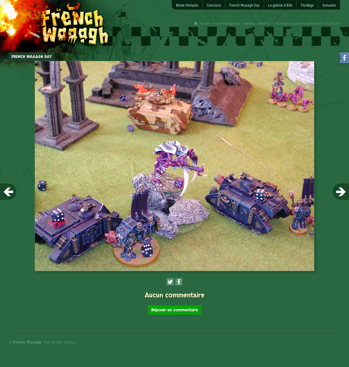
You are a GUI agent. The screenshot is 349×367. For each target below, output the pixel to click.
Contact (70, 342)
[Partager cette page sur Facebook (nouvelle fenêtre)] (178, 281)
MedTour (249, 23)
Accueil (204, 23)
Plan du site (52, 342)
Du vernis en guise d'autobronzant (299, 23)
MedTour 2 (266, 23)
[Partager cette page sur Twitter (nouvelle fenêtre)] (170, 281)
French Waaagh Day (226, 23)
